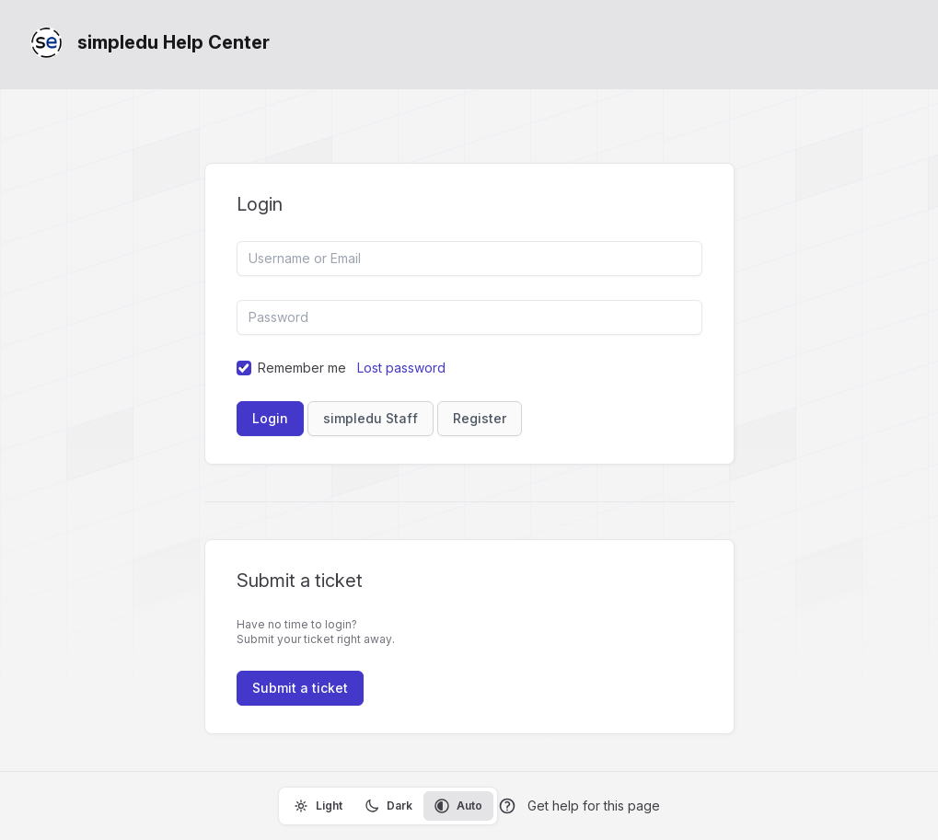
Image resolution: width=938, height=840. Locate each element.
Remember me (302, 367)
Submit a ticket (300, 688)
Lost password (401, 367)
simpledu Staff (370, 418)
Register (479, 418)
